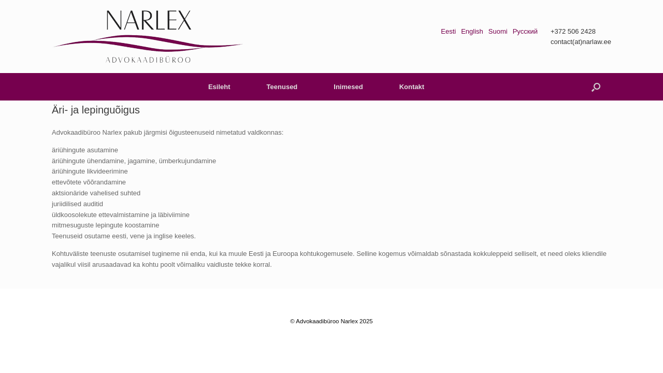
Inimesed (348, 87)
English (472, 31)
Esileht (219, 87)
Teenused (282, 87)
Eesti (448, 31)
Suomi (498, 31)
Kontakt (411, 87)
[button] (596, 87)
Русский (525, 31)
